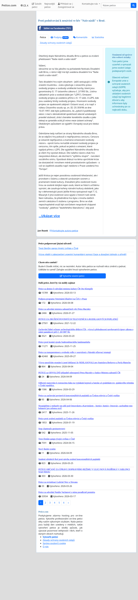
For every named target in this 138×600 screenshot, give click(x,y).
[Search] (116, 5)
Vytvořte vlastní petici (72, 313)
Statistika (98, 75)
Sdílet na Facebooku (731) (54, 66)
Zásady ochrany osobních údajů (56, 80)
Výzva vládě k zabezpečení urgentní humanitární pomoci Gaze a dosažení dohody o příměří (82, 292)
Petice (43, 75)
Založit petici (36, 5)
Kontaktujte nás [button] (90, 3)
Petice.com (9, 5)
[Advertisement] (86, 34)
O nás (46, 584)
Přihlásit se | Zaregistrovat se (66, 5)
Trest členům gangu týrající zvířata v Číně (58, 286)
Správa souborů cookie (54, 581)
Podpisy (59, 75)
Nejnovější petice (49, 5)
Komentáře (80, 75)
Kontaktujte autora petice (64, 268)
